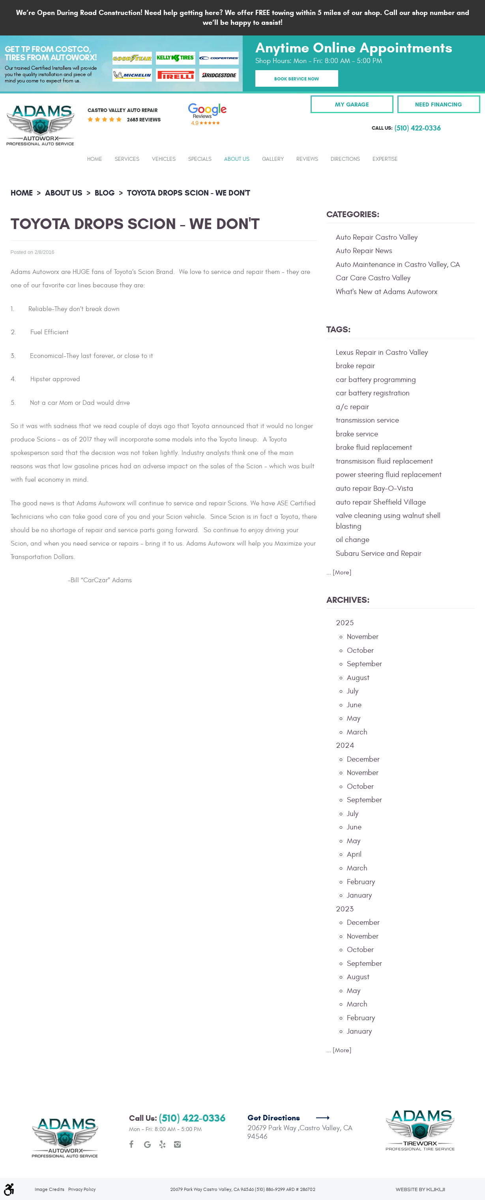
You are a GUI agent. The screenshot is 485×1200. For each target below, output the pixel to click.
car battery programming (376, 379)
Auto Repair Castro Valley (377, 237)
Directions (345, 159)
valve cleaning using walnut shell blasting (388, 521)
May (353, 718)
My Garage (352, 104)
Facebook (132, 1116)
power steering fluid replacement (389, 474)
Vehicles (164, 159)
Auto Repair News (364, 250)
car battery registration (373, 393)
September (364, 664)
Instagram (177, 1116)
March (357, 732)
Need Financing (438, 104)
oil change (352, 539)
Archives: (348, 599)
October (360, 650)
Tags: (338, 329)
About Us (236, 159)
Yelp (162, 1116)
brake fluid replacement (374, 447)
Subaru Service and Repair (378, 553)
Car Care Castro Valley (373, 278)
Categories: (353, 214)
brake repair (355, 365)
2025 (345, 623)
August (358, 677)
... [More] (339, 572)
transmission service (367, 420)
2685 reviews (144, 120)
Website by (420, 1160)
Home (94, 159)
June (354, 705)
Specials (200, 159)
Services (127, 159)
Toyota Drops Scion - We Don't (188, 193)
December (363, 759)
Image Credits (49, 1160)
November (362, 636)
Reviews (307, 159)
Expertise (385, 159)
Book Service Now (296, 79)
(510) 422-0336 (192, 1089)
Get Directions (273, 1089)
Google (147, 1116)
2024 (345, 745)
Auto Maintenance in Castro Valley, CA (398, 264)
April (354, 854)
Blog (105, 193)
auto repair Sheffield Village (381, 502)
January (359, 895)
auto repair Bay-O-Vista (374, 488)
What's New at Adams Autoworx (387, 291)
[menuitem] (94, 159)
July (352, 691)
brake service (357, 434)
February (361, 882)
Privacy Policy (82, 1160)
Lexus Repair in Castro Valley (382, 352)
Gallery (273, 159)
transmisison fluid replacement (384, 461)
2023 (345, 909)
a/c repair (352, 406)
